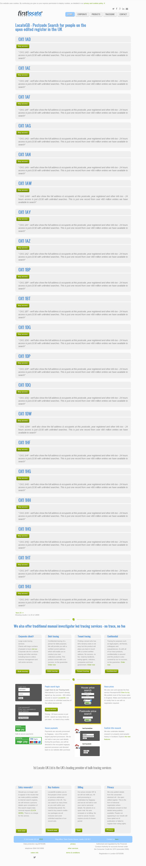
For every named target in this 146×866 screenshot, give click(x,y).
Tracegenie (110, 14)
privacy (73, 844)
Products (96, 14)
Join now (21, 831)
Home (70, 14)
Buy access (23, 46)
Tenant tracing (83, 671)
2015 (41, 839)
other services (73, 848)
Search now (52, 830)
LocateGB (61, 698)
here (116, 839)
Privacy (110, 830)
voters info (34, 853)
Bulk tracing (23, 671)
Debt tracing (52, 671)
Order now (52, 665)
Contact (123, 14)
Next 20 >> (20, 613)
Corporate (82, 14)
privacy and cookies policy (93, 3)
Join (79, 830)
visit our (35, 649)
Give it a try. (125, 692)
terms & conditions (73, 853)
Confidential (112, 671)
